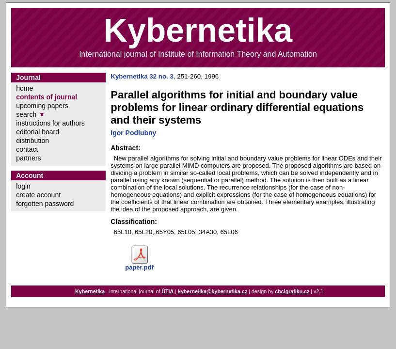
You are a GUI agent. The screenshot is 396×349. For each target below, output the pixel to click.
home (24, 88)
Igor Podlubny (133, 133)
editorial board (37, 132)
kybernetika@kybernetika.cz (212, 291)
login (23, 186)
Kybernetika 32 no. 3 (142, 76)
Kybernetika (90, 291)
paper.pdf (139, 267)
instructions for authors (50, 123)
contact (27, 149)
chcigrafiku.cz (292, 291)
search (26, 114)
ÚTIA (167, 291)
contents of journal (46, 97)
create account (38, 195)
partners (28, 158)
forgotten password (45, 203)
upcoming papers (42, 106)
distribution (32, 140)
